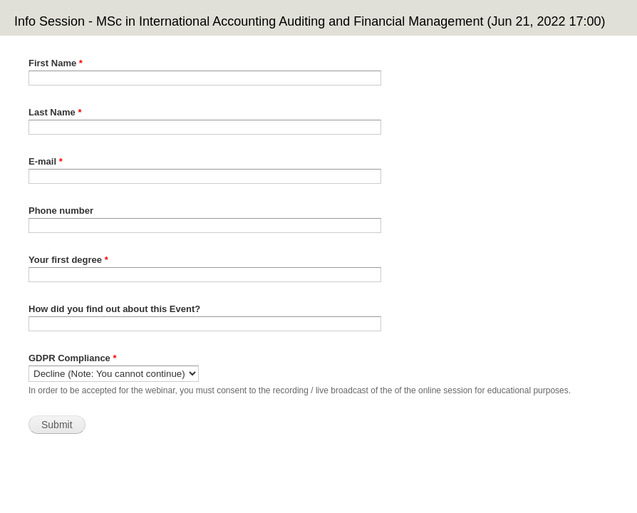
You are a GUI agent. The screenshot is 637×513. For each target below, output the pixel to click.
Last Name (55, 112)
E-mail (46, 161)
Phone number (61, 210)
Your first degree (68, 259)
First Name (56, 63)
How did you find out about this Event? (114, 309)
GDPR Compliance (73, 358)
